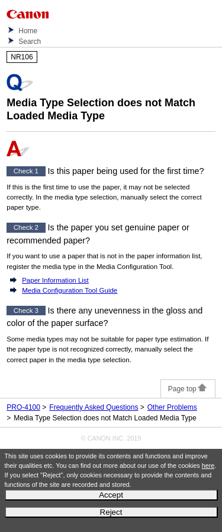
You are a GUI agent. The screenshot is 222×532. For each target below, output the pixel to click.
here (208, 465)
